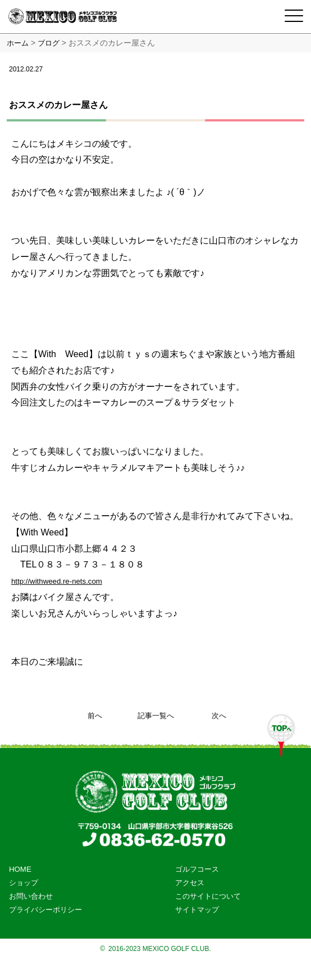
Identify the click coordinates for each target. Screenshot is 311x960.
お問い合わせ (31, 896)
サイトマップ (197, 909)
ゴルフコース (197, 869)
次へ (219, 715)
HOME (20, 869)
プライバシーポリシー (45, 909)
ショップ (23, 882)
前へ (95, 715)
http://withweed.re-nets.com (56, 581)
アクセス (189, 882)
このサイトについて (208, 896)
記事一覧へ (156, 715)
